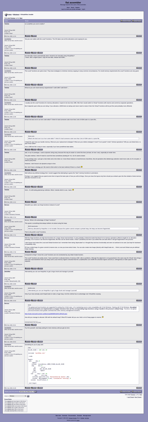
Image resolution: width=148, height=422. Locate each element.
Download (64, 415)
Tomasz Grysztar (72, 418)
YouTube (87, 418)
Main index (58, 415)
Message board (87, 415)
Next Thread (138, 397)
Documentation (72, 415)
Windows (16, 14)
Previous (12, 18)
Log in (83, 9)
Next (21, 18)
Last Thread (131, 397)
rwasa (78, 420)
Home (68, 7)
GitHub (82, 418)
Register (77, 7)
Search (72, 7)
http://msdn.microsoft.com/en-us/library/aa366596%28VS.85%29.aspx (46, 314)
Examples (79, 415)
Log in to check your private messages (71, 9)
